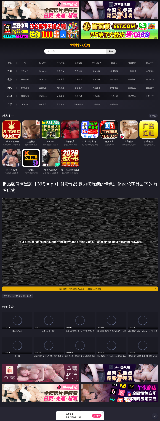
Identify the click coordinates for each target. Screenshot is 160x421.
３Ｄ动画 (78, 71)
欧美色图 (60, 87)
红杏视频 (96, 104)
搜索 (111, 51)
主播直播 (132, 71)
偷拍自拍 (43, 79)
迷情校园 (96, 96)
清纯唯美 (114, 87)
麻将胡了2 (96, 62)
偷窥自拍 (25, 87)
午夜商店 (43, 104)
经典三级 (114, 79)
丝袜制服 (114, 71)
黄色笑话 (132, 96)
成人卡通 (60, 79)
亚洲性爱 (25, 79)
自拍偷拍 (43, 71)
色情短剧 (114, 104)
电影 (9, 79)
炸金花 (114, 62)
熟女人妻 (96, 71)
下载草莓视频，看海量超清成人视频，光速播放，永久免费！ (106, 288)
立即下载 (96, 416)
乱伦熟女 (132, 79)
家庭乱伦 (43, 96)
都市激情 (25, 96)
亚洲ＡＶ (25, 71)
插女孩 (25, 104)
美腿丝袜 (96, 87)
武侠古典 (78, 96)
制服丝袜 (96, 79)
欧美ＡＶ (60, 71)
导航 (9, 104)
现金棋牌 (132, 62)
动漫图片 (78, 87)
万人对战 (60, 62)
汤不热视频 (78, 104)
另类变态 (150, 79)
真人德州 (43, 62)
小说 (9, 96)
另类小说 (114, 96)
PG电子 (25, 62)
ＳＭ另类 (150, 71)
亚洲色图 (43, 87)
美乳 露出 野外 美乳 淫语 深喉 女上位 (18, 296)
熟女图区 (132, 87)
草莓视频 (60, 104)
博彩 (9, 62)
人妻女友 (60, 96)
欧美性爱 (78, 79)
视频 (9, 71)
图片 (9, 87)
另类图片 (150, 87)
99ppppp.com (80, 45)
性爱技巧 (150, 96)
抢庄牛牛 (150, 62)
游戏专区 (78, 62)
